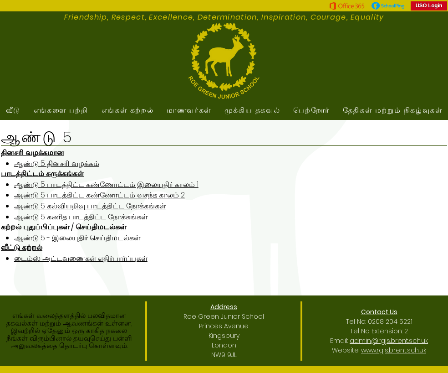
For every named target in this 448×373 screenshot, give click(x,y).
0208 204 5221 (390, 321)
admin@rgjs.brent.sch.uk (389, 340)
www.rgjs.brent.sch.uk (393, 350)
